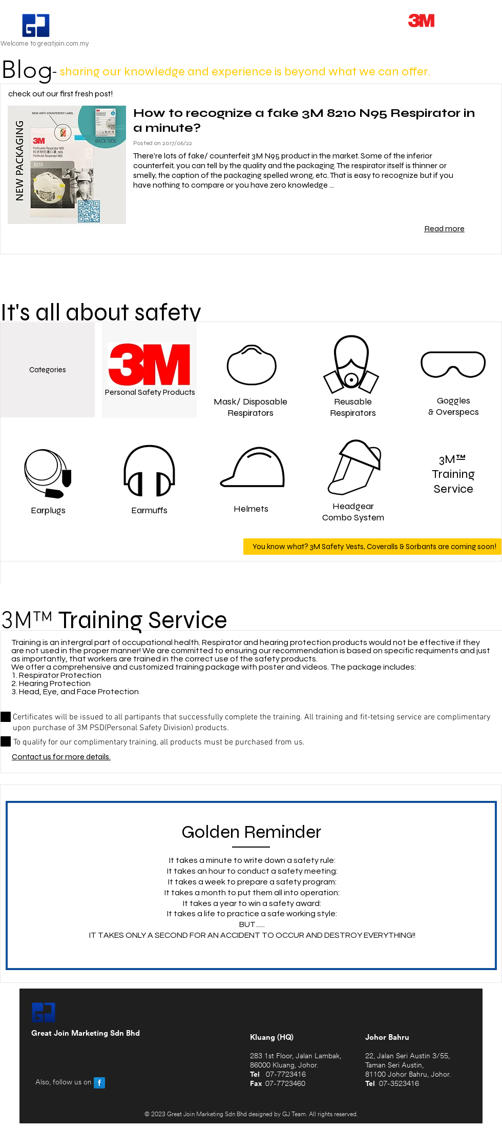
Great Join (91, 27)
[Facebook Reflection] (99, 1083)
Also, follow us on (63, 1082)
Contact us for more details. (61, 756)
